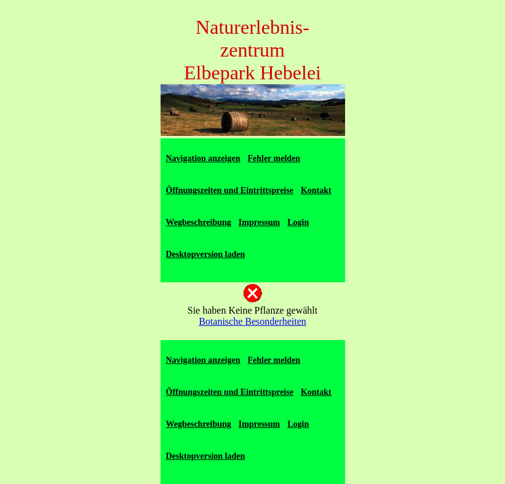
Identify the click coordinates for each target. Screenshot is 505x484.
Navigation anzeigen (203, 158)
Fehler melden (273, 158)
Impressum (259, 222)
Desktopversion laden (205, 254)
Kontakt (316, 190)
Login (298, 222)
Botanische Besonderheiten (252, 321)
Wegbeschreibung (198, 222)
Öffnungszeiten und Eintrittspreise (229, 190)
